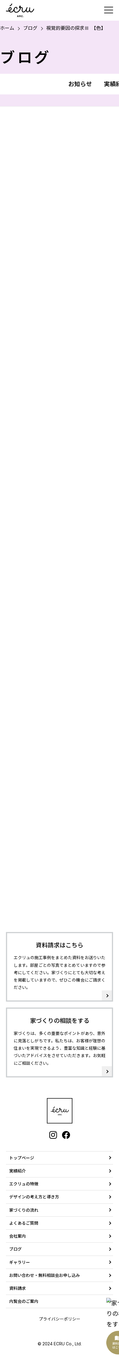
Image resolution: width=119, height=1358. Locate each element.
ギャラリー (19, 1262)
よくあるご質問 (23, 1223)
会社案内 (17, 1236)
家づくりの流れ (23, 1210)
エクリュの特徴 (23, 1183)
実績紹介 (17, 1170)
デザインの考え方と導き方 (34, 1196)
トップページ (21, 1157)
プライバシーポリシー (59, 1318)
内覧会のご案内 (23, 1301)
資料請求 (17, 1288)
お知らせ (80, 84)
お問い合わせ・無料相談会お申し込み (44, 1275)
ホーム (7, 28)
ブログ (30, 28)
